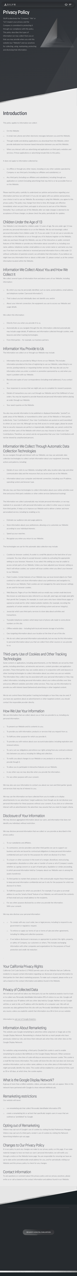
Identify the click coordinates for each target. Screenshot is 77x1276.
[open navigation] (70, 4)
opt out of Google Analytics (25, 1019)
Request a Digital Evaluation (39, 1232)
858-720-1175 (66, 4)
